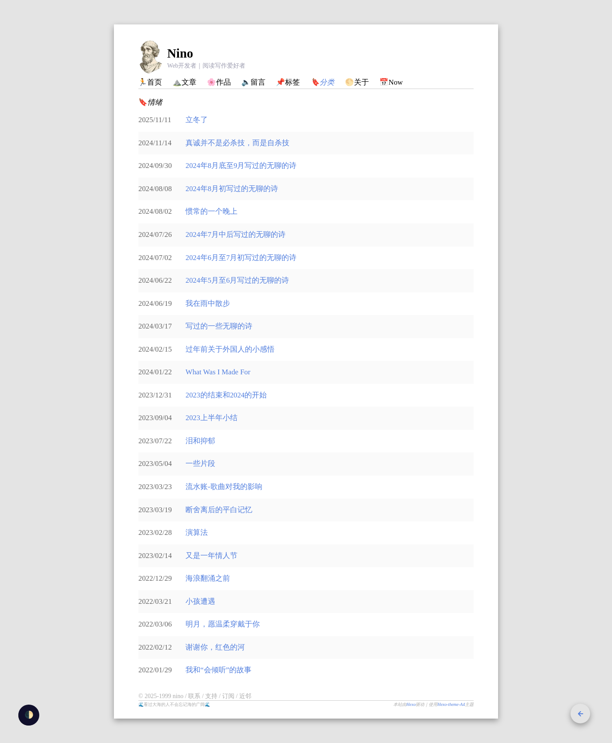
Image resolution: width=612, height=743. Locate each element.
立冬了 (197, 120)
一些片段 (200, 463)
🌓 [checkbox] (29, 715)
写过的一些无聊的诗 (219, 326)
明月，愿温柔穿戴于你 (223, 624)
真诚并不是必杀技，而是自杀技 (237, 143)
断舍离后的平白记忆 (219, 510)
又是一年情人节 (211, 555)
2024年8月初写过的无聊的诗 (232, 189)
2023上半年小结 (211, 418)
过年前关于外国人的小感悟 (230, 349)
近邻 (245, 696)
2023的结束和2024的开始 (226, 395)
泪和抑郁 (200, 441)
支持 (212, 696)
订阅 (229, 696)
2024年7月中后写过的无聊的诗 (235, 234)
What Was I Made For (218, 372)
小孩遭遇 (200, 601)
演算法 (197, 532)
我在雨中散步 (208, 303)
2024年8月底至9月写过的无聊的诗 (241, 165)
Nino (180, 53)
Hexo (411, 704)
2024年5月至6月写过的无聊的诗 (237, 280)
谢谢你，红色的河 (215, 647)
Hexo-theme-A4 (451, 704)
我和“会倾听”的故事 (218, 670)
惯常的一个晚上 (211, 211)
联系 (195, 696)
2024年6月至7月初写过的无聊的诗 (241, 257)
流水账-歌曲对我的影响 (224, 487)
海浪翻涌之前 (208, 578)
